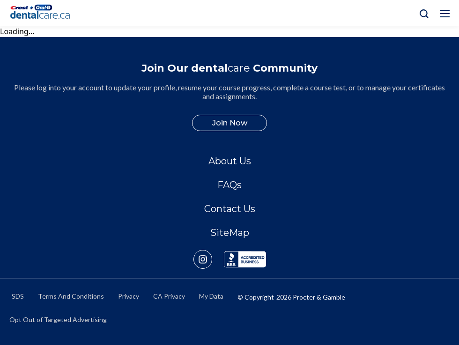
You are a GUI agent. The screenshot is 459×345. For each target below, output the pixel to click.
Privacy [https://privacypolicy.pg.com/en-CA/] (128, 296)
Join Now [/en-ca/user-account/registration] (229, 122)
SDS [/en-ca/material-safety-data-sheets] (18, 296)
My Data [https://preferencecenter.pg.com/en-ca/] (211, 296)
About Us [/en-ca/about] (229, 161)
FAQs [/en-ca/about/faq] (229, 185)
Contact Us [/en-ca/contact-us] (229, 208)
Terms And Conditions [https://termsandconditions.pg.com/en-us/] (71, 296)
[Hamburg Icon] (445, 13)
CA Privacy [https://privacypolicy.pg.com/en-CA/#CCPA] (169, 296)
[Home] (44, 13)
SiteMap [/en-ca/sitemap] (229, 232)
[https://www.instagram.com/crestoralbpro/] (208, 259)
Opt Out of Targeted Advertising (58, 319)
